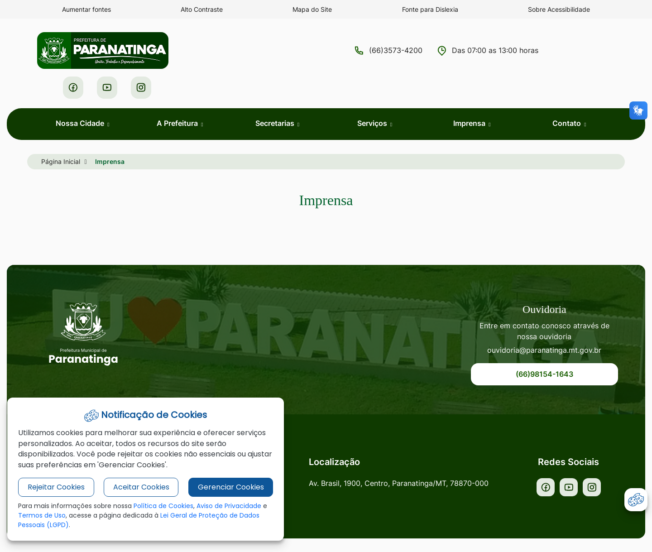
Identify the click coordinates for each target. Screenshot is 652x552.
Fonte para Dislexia (430, 9)
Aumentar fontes (86, 9)
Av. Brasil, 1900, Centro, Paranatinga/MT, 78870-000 (406, 458)
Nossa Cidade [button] (81, 97)
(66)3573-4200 (318, 50)
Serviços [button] (373, 97)
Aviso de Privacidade (229, 506)
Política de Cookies (163, 506)
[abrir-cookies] (635, 499)
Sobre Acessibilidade (559, 9)
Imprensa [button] (470, 97)
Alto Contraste (202, 9)
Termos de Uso (48, 515)
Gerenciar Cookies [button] (223, 487)
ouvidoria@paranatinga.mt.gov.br (550, 325)
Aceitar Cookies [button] (136, 487)
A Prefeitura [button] (178, 97)
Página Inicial (60, 136)
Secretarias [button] (275, 97)
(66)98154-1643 (550, 349)
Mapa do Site (312, 9)
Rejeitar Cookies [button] (54, 487)
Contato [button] (567, 97)
